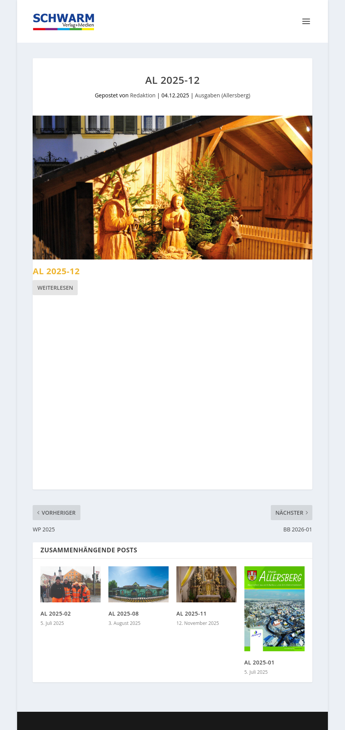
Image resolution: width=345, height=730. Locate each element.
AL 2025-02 (55, 613)
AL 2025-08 (123, 613)
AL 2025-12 (56, 271)
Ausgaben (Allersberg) (222, 95)
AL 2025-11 (191, 613)
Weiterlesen (55, 287)
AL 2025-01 (259, 662)
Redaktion (143, 95)
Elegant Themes (91, 721)
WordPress (173, 721)
